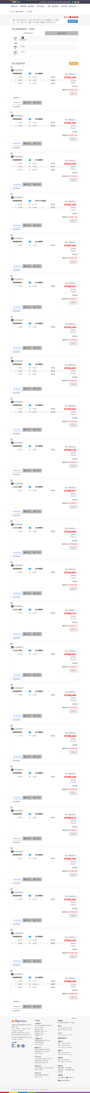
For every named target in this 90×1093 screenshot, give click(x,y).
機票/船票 (15, 6)
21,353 (23, 46)
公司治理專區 (68, 1068)
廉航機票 (23, 6)
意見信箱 (69, 1077)
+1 (38, 984)
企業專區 (43, 2)
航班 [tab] (17, 102)
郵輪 (49, 6)
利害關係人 (61, 1070)
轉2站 (53, 123)
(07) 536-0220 (65, 1059)
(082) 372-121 (39, 1077)
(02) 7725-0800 (39, 1027)
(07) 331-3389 (39, 1069)
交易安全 (60, 1072)
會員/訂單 (50, 2)
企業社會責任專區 (70, 1070)
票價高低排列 (28, 33)
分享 (66, 17)
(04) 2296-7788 (44, 1060)
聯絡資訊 (73, 1018)
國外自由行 (41, 6)
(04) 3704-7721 (44, 1062)
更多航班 (17, 97)
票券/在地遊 (20, 11)
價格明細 (75, 86)
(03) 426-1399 (39, 1053)
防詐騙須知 (67, 2)
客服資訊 (61, 1077)
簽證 (61, 2)
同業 (56, 2)
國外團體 (31, 6)
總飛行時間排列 (61, 33)
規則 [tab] (27, 102)
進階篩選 (73, 63)
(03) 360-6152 (39, 1044)
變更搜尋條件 (73, 21)
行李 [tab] (37, 102)
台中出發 (29, 11)
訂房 (12, 11)
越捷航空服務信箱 (64, 1080)
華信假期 (64, 6)
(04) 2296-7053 (66, 1052)
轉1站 (53, 77)
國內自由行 (73, 6)
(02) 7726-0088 (66, 1043)
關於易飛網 (61, 1068)
